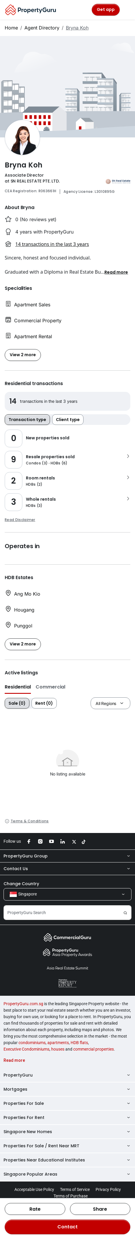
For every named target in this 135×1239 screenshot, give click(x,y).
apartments (58, 1042)
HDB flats (79, 1042)
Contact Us (67, 868)
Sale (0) (17, 703)
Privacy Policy (108, 1189)
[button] (116, 272)
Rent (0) (44, 703)
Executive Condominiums (26, 1049)
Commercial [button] (50, 686)
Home (11, 28)
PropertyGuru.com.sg (23, 1003)
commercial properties (93, 1049)
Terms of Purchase (71, 1196)
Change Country (21, 884)
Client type (68, 420)
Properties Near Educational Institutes (67, 1160)
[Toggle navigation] (127, 10)
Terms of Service (75, 1189)
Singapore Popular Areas (67, 1174)
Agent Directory (41, 28)
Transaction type (27, 420)
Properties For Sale (67, 1103)
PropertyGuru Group (67, 856)
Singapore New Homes (67, 1131)
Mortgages (67, 1089)
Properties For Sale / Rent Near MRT (67, 1146)
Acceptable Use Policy (34, 1189)
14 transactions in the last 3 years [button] (52, 244)
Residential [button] (18, 686)
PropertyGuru (67, 1075)
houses (57, 1049)
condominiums (32, 1042)
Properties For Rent (67, 1117)
